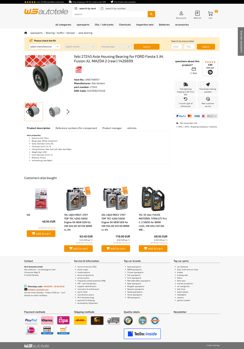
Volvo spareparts (134, 295)
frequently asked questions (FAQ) (91, 281)
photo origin (82, 269)
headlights (181, 295)
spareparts (36, 32)
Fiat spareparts (134, 275)
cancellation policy (85, 295)
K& (28, 214)
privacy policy (83, 278)
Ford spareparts (134, 278)
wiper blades (182, 292)
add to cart (41, 233)
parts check (82, 292)
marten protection (185, 283)
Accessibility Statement (87, 303)
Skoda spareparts (135, 292)
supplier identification (86, 286)
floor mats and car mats (187, 269)
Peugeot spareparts (135, 286)
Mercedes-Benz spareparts (138, 281)
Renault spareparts (135, 289)
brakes (180, 272)
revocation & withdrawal (88, 289)
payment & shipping (86, 300)
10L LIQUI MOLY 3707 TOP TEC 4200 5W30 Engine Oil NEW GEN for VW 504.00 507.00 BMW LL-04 (78, 222)
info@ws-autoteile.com (38, 290)
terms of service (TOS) (86, 267)
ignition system (183, 300)
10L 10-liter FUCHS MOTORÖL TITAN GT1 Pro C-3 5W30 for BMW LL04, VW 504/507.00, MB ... (153, 222)
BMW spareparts (134, 269)
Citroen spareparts (135, 272)
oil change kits (183, 286)
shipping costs (51, 228)
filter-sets (181, 281)
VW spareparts (133, 297)
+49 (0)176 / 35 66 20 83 (53, 286)
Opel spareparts (134, 283)
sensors (180, 297)
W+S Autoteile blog (85, 297)
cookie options (83, 272)
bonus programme (85, 275)
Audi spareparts (134, 267)
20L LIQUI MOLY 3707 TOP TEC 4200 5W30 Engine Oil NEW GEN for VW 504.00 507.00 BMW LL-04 (115, 222)
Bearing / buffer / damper (60, 32)
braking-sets (182, 275)
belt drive (181, 289)
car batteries (182, 267)
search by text (87, 8)
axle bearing (85, 32)
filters (179, 278)
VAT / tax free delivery (86, 283)
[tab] (85, 8)
